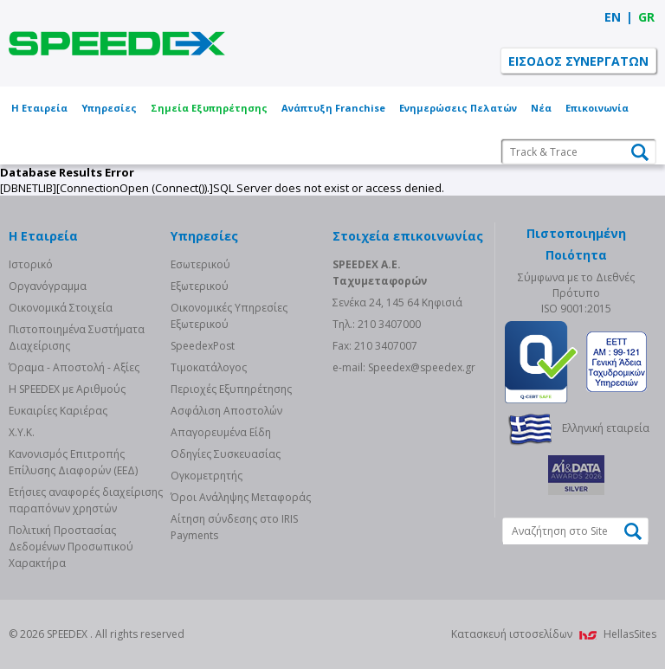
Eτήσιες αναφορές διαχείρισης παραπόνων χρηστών (86, 500)
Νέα (541, 107)
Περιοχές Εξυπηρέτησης (231, 389)
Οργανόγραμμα (48, 286)
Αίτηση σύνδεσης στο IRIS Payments (234, 527)
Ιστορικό (31, 264)
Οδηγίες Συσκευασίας (226, 454)
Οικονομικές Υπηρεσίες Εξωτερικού (229, 315)
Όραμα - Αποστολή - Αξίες (74, 367)
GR (646, 17)
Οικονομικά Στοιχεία (61, 307)
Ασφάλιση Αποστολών (226, 410)
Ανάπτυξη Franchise (333, 107)
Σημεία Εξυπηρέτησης (209, 107)
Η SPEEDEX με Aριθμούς (67, 389)
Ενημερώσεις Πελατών (458, 107)
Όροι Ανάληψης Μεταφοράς (241, 497)
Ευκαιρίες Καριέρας (58, 410)
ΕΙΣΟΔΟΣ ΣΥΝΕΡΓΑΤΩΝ (578, 61)
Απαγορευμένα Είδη (221, 432)
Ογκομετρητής (206, 475)
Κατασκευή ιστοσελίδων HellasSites (553, 634)
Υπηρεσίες (109, 107)
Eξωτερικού (200, 286)
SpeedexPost (203, 345)
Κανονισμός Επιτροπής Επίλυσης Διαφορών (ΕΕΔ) (73, 462)
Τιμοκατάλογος (209, 367)
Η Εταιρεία (39, 107)
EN (612, 17)
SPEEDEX (117, 43)
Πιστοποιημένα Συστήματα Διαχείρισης (77, 337)
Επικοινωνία (597, 107)
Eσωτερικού (200, 264)
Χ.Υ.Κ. (22, 432)
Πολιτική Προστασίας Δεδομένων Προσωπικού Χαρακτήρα (71, 546)
